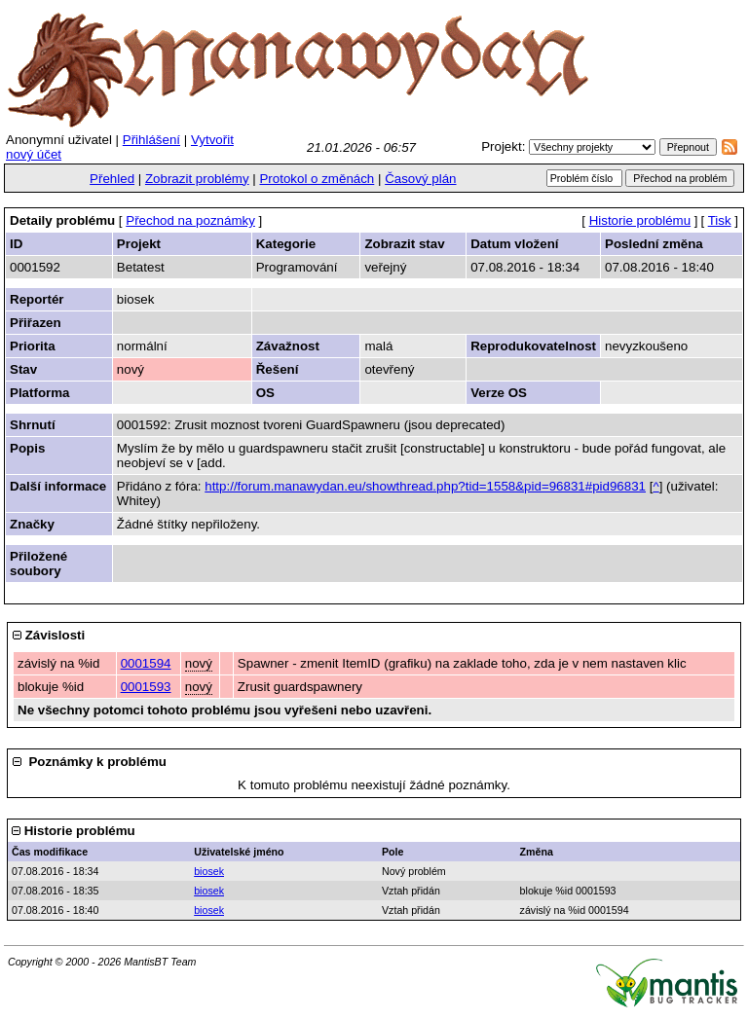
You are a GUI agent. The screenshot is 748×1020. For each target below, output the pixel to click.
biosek (209, 871)
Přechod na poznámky (190, 220)
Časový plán (420, 178)
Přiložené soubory (38, 563)
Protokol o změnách (316, 178)
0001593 (146, 686)
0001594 (146, 663)
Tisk (719, 220)
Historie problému (640, 220)
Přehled (112, 178)
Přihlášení (151, 139)
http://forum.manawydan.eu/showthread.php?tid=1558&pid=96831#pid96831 (425, 486)
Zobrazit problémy (197, 178)
